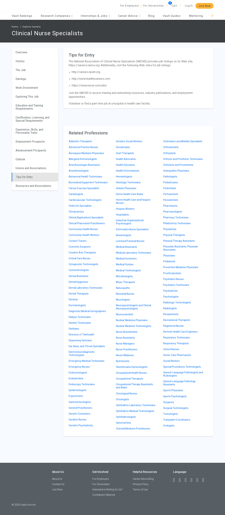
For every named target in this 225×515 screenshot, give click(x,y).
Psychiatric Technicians (176, 285)
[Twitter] (187, 480)
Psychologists (171, 296)
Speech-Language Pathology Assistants (179, 383)
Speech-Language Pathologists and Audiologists (183, 374)
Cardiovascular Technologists (85, 200)
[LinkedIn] (181, 480)
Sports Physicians (173, 390)
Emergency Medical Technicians (86, 361)
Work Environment (27, 87)
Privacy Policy (141, 484)
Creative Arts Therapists (82, 252)
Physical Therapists (174, 235)
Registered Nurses (173, 325)
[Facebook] (175, 480)
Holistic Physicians (126, 188)
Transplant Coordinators (176, 419)
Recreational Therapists (176, 320)
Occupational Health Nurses (131, 372)
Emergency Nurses (79, 366)
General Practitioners (80, 407)
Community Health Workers (84, 235)
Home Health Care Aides (129, 194)
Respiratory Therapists (176, 343)
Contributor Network (103, 494)
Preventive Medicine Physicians (180, 267)
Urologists (168, 425)
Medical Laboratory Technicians (133, 252)
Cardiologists (76, 194)
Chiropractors (76, 211)
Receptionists (170, 314)
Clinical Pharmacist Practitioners (87, 223)
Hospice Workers (125, 208)
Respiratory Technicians (176, 337)
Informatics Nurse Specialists (132, 229)
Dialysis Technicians (80, 317)
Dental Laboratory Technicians (85, 287)
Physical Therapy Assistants (179, 240)
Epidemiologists (77, 390)
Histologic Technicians (128, 182)
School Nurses (171, 349)
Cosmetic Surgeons (80, 246)
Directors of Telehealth (81, 334)
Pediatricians (170, 182)
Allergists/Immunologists (83, 159)
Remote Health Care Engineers (180, 331)
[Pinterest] (198, 480)
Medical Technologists (128, 270)
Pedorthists (169, 188)
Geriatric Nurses (77, 419)
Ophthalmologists (126, 416)
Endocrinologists (78, 372)
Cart (174, 5)
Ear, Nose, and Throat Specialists (87, 346)
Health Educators (125, 164)
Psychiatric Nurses (173, 279)
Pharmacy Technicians (176, 217)
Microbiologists (124, 276)
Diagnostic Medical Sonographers (87, 311)
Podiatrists (169, 261)
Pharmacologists (172, 211)
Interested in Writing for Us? (107, 489)
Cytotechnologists (79, 270)
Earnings (21, 79)
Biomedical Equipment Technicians (88, 182)
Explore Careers (32, 27)
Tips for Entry (24, 177)
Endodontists (76, 378)
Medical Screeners (126, 258)
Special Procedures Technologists (182, 366)
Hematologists (124, 176)
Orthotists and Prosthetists (178, 164)
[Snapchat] (204, 480)
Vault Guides (172, 16)
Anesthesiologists (79, 170)
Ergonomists (76, 396)
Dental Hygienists (78, 282)
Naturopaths (123, 288)
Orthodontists (171, 147)
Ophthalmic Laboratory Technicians (135, 405)
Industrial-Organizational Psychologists (130, 222)
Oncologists (122, 399)
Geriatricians (123, 147)
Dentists (73, 299)
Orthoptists (169, 153)
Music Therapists (125, 282)
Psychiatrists (170, 290)
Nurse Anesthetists (126, 331)
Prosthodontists (172, 273)
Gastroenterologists (80, 402)
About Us (57, 478)
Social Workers (171, 361)
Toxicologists (170, 413)
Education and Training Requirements (29, 107)
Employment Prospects (30, 141)
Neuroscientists (124, 314)
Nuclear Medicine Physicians (131, 320)
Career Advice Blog (143, 478)
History (20, 61)
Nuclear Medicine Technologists (133, 326)
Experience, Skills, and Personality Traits (29, 131)
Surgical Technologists (175, 408)
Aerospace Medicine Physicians (86, 153)
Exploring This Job (27, 96)
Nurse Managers (125, 343)
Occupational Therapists (129, 378)
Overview (21, 52)
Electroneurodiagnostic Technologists (82, 353)
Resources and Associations (33, 186)
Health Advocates (126, 159)
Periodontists (170, 200)
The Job (21, 70)
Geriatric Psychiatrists (81, 425)
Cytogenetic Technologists (83, 264)
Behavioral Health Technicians (85, 176)
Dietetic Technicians (80, 322)
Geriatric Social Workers (129, 141)
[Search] (212, 16)
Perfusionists (170, 194)
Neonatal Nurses (125, 293)
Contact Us (58, 484)
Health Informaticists (127, 170)
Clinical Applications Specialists (86, 217)
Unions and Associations (31, 168)
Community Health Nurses (83, 229)
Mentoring (196, 16)
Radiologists (170, 308)
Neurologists (123, 299)
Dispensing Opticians (80, 340)
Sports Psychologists (175, 396)
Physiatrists (169, 229)
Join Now (204, 5)
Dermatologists (77, 305)
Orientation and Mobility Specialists (182, 141)
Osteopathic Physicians (176, 170)
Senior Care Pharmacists (177, 355)
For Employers (129, 5)
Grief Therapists (125, 153)
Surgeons (168, 402)
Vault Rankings (22, 16)
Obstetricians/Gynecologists (131, 367)
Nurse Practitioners (126, 349)
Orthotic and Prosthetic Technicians (183, 159)
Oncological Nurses (126, 393)
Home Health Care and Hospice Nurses (133, 201)
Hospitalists (122, 214)
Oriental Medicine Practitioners (133, 428)
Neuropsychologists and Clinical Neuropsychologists (133, 307)
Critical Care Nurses (79, 258)
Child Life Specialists (80, 205)
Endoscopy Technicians (82, 384)
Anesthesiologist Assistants (84, 164)
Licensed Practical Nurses (130, 241)
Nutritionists (122, 361)
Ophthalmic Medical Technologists (135, 411)
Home (15, 27)
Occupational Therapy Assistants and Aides (134, 386)
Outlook (20, 159)
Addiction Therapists (80, 141)
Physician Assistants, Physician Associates (180, 248)
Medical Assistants (126, 246)
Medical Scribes (124, 264)
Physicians (169, 255)
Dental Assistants (78, 276)
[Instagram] (193, 480)
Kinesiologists (123, 235)
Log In (189, 5)
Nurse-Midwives (125, 355)
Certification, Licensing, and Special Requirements (32, 119)
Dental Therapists (79, 293)
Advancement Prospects (31, 150)
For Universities (153, 5)
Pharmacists (170, 205)
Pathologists (170, 176)
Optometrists (123, 422)
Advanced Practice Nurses (83, 147)
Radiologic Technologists (177, 302)
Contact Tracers (78, 240)
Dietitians (74, 328)
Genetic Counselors (79, 413)
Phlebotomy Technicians (177, 223)
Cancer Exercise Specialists (84, 188)
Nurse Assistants (125, 337)
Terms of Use (140, 489)
